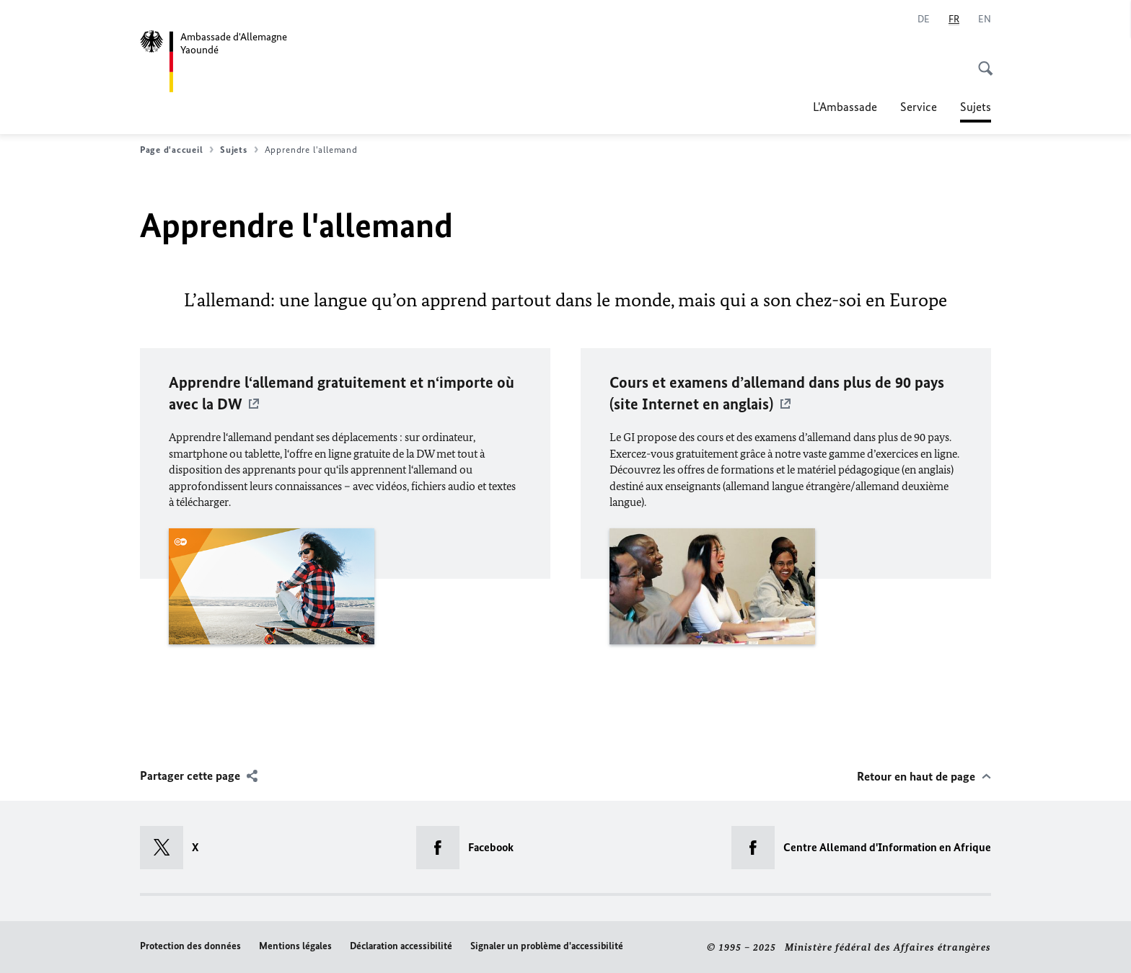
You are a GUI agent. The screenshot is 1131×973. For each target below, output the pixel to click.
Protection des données (190, 946)
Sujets (975, 107)
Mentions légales (295, 946)
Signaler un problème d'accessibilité (546, 946)
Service (918, 106)
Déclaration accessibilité (401, 946)
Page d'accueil (177, 149)
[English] (984, 19)
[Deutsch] (923, 19)
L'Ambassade (845, 106)
